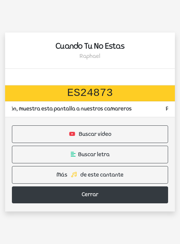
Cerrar (90, 195)
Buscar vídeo (90, 134)
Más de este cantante (90, 175)
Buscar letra (90, 154)
